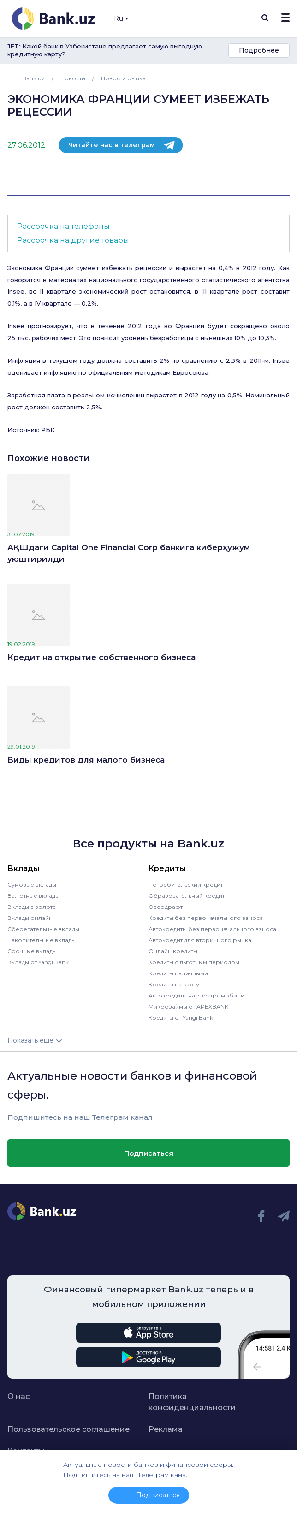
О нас (18, 1396)
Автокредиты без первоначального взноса (212, 928)
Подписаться (148, 1153)
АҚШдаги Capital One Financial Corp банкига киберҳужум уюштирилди (128, 553)
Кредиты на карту (173, 984)
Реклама (165, 1429)
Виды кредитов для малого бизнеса (86, 759)
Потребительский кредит (185, 884)
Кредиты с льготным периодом (193, 962)
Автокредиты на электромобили (196, 995)
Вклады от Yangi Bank (38, 962)
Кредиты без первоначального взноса (205, 917)
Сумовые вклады (31, 884)
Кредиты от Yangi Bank (180, 1017)
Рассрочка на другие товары (73, 240)
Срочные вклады (32, 951)
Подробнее (259, 50)
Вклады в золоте (31, 906)
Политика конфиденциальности (192, 1402)
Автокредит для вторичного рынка (199, 940)
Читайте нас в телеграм (111, 145)
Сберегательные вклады (43, 928)
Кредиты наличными (178, 973)
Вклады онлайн (30, 917)
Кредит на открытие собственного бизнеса (101, 657)
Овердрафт (165, 906)
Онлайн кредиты (172, 951)
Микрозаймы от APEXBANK (188, 1006)
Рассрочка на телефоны (63, 226)
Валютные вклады (33, 895)
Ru (121, 18)
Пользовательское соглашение (68, 1429)
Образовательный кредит (186, 895)
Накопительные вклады (41, 940)
